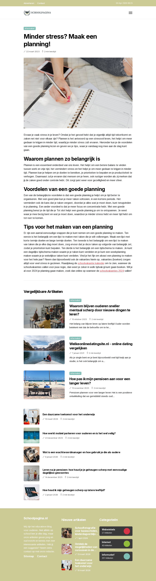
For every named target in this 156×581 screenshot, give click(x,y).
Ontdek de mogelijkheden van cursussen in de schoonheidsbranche (87, 547)
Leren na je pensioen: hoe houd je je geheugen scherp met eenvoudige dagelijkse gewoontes (85, 471)
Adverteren (29, 3)
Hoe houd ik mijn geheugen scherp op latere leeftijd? (74, 490)
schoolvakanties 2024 (112, 271)
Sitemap (29, 556)
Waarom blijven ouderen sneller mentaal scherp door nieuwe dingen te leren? (99, 310)
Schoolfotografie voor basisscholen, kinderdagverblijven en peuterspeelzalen (87, 531)
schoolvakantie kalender (91, 263)
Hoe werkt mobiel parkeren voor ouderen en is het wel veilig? (79, 433)
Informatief (30, 28)
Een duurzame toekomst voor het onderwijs (69, 414)
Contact (41, 3)
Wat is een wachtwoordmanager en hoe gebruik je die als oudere (81, 452)
